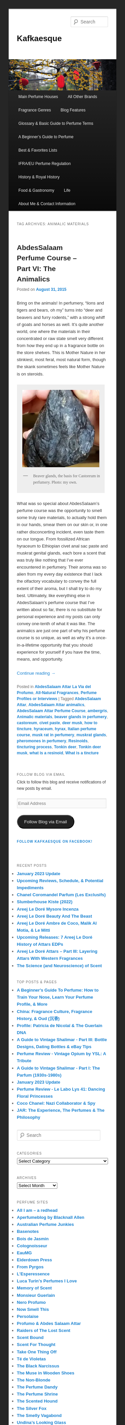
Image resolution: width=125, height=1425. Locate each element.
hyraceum (43, 729)
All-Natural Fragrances (57, 692)
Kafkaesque (39, 38)
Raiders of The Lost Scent (43, 1330)
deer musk (72, 723)
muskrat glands (91, 735)
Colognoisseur (32, 1245)
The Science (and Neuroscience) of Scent (59, 965)
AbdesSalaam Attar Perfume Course (51, 710)
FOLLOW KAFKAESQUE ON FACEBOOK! (55, 841)
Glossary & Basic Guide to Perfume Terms (55, 123)
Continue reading (36, 673)
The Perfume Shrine (37, 1394)
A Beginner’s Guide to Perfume (45, 137)
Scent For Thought (36, 1344)
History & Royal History (38, 177)
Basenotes (28, 1231)
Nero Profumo (31, 1302)
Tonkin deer (65, 747)
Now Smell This (33, 1309)
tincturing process (34, 747)
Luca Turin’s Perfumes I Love (47, 1280)
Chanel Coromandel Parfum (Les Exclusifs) (61, 894)
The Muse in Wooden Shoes (45, 1372)
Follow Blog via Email (45, 821)
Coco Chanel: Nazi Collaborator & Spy (56, 1103)
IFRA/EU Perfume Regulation (44, 163)
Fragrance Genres (34, 110)
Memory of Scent (34, 1287)
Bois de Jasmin (33, 1238)
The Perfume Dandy (37, 1387)
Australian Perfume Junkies (45, 1224)
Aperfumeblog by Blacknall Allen (51, 1217)
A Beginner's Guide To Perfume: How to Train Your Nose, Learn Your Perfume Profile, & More (58, 997)
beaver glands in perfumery (80, 717)
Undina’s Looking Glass (41, 1422)
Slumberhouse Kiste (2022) (45, 901)
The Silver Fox (32, 1408)
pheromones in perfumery (41, 741)
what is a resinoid (46, 753)
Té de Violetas (31, 1358)
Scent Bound (30, 1337)
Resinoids (77, 741)
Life (67, 190)
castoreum (27, 723)
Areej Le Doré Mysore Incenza (48, 909)
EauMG (24, 1252)
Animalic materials (34, 717)
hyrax (60, 729)
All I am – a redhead (37, 1210)
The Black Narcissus (38, 1365)
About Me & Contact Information (46, 203)
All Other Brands (82, 96)
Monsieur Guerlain (36, 1295)
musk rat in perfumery (53, 735)
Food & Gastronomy (36, 190)
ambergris (97, 710)
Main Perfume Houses (38, 96)
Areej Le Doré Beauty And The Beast (54, 916)
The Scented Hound (37, 1401)
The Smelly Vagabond (39, 1415)
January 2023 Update (38, 873)
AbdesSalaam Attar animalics (56, 704)
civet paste (49, 723)
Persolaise (28, 1316)
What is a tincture (82, 753)
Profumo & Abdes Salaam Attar (49, 1323)
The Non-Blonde (33, 1379)
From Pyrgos (30, 1266)
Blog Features (73, 110)
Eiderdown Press (34, 1259)
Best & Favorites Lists (37, 150)
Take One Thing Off (37, 1351)
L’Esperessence (33, 1273)
